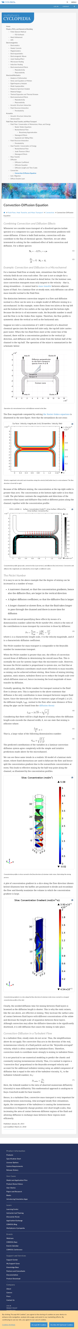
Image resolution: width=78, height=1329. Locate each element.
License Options (12, 1162)
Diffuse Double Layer (17, 179)
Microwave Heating (17, 62)
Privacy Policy (11, 1308)
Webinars (10, 1238)
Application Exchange (14, 1220)
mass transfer (44, 286)
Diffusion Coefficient (22, 162)
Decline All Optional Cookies (61, 1324)
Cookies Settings (8, 1324)
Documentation (12, 1275)
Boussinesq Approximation (28, 132)
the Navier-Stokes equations (56, 414)
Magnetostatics (15, 51)
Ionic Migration (15, 176)
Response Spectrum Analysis (20, 89)
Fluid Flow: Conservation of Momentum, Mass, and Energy (30, 124)
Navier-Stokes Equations (23, 127)
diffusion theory (46, 705)
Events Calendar (12, 1246)
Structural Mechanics (13, 75)
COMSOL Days (11, 1242)
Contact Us (10, 1300)
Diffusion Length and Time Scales (26, 168)
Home (8, 26)
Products (9, 1155)
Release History (12, 1170)
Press (8, 1296)
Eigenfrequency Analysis (18, 83)
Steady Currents (15, 48)
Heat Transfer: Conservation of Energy (23, 146)
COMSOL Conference (14, 1249)
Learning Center (12, 1209)
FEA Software (19, 34)
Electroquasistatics (16, 53)
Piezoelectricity (20, 70)
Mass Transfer (15, 157)
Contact (66, 6)
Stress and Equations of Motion (21, 81)
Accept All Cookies (39, 1324)
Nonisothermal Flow (22, 130)
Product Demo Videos (14, 1184)
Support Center (12, 1260)
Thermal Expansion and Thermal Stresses (24, 94)
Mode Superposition (17, 86)
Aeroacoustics (15, 119)
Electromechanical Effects (19, 67)
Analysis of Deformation (18, 78)
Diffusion (13, 159)
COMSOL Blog (11, 1224)
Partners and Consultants (15, 1271)
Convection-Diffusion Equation (25, 173)
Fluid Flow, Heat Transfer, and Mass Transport (21, 121)
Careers (9, 1292)
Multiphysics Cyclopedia (15, 1228)
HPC (11, 40)
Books (8, 1195)
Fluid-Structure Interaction (19, 108)
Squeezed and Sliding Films (24, 138)
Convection (14, 170)
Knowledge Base (12, 1267)
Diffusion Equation (21, 165)
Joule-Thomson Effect (22, 151)
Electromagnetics (12, 43)
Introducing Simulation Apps (17, 1199)
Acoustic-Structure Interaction (20, 105)
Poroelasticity (19, 111)
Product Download (13, 1279)
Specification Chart (13, 1159)
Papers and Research (14, 1191)
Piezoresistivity (20, 72)
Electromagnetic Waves (18, 56)
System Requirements (14, 1166)
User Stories (11, 1188)
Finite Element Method (18, 32)
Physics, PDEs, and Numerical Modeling (19, 29)
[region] (39, 1319)
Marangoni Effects (21, 135)
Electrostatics (15, 45)
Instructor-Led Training (15, 1213)
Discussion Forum (13, 1217)
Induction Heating (16, 64)
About (8, 1289)
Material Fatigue (15, 92)
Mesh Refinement (16, 37)
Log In (56, 6)
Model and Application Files (17, 1180)
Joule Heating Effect (17, 59)
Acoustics (9, 113)
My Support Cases (13, 1263)
